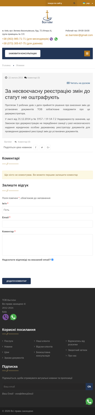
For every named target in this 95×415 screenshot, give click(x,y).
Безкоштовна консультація (43, 354)
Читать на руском (78, 83)
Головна (6, 65)
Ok (89, 386)
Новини (20, 65)
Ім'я (5, 203)
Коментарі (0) (33, 77)
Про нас (72, 355)
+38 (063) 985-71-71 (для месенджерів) (25, 38)
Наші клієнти (43, 341)
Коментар (8, 231)
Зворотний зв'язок (77, 350)
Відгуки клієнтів (44, 346)
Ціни (6, 352)
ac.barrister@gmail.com (79, 35)
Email (6, 217)
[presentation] (24, 270)
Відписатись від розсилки (76, 343)
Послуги (8, 341)
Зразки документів (14, 357)
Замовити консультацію (23, 53)
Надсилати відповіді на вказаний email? (26, 259)
